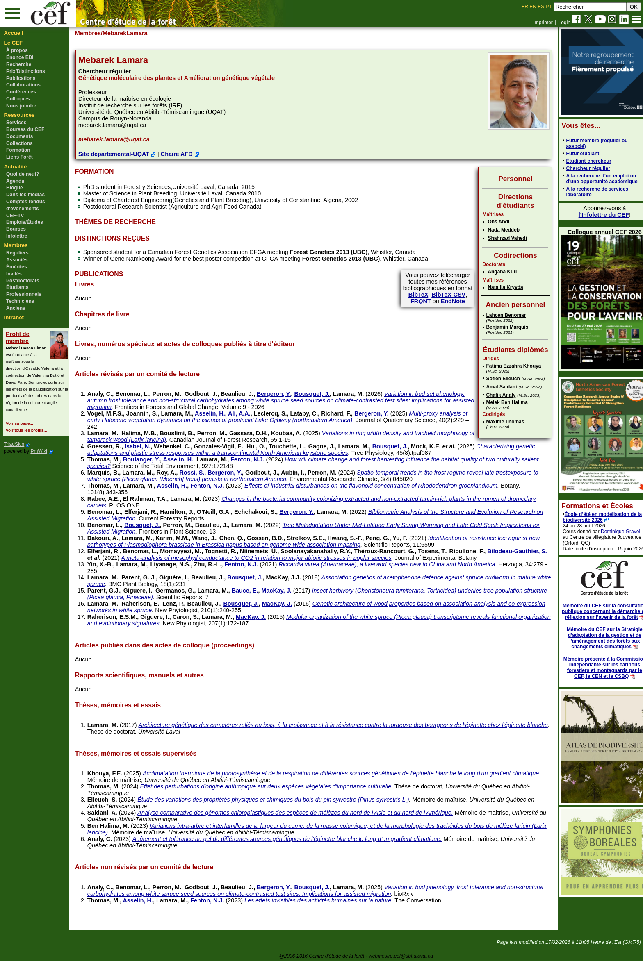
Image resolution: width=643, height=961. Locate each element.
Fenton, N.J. (254, 459)
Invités (14, 274)
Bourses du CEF (25, 129)
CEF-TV (15, 215)
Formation (18, 150)
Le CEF (13, 43)
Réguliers (17, 253)
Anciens (15, 308)
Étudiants (17, 287)
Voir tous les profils (24, 430)
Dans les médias (25, 195)
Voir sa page (18, 423)
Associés (17, 260)
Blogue (14, 188)
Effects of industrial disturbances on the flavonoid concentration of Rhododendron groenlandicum (378, 485)
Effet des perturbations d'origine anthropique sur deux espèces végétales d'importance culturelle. (273, 786)
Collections (19, 143)
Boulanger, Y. (148, 459)
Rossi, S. (199, 472)
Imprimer (542, 22)
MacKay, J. (284, 590)
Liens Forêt (19, 157)
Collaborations (23, 85)
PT (548, 6)
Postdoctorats (22, 281)
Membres (16, 245)
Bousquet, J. (319, 394)
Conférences (21, 92)
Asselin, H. (217, 413)
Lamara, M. (355, 394)
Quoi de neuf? (22, 174)
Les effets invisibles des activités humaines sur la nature (325, 900)
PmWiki (38, 451)
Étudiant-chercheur (579, 161)
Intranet (14, 317)
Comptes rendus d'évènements (25, 205)
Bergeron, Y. (281, 394)
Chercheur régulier (579, 168)
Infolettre (16, 236)
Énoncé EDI (20, 57)
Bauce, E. (252, 590)
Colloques (18, 99)
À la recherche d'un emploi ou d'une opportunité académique (593, 178)
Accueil (13, 33)
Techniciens (20, 301)
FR (525, 6)
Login (564, 22)
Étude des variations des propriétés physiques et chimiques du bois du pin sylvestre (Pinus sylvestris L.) (280, 799)
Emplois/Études (24, 222)
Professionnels (23, 294)
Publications (20, 78)
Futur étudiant (574, 154)
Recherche (18, 64)
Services (16, 122)
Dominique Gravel (612, 531)
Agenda (15, 181)
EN (532, 6)
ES (541, 6)
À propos (17, 50)
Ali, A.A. (246, 413)
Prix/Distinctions (25, 71)
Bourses (16, 229)
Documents (19, 136)
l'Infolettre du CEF (595, 214)
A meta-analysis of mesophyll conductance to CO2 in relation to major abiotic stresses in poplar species (298, 557)
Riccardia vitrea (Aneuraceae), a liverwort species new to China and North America (394, 564)
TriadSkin (14, 444)
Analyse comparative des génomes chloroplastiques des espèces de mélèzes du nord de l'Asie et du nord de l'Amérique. (302, 812)
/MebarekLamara (131, 33)
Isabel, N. (145, 446)
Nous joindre (21, 106)
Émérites (16, 267)
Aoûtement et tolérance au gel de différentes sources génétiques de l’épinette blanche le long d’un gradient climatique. (294, 839)
